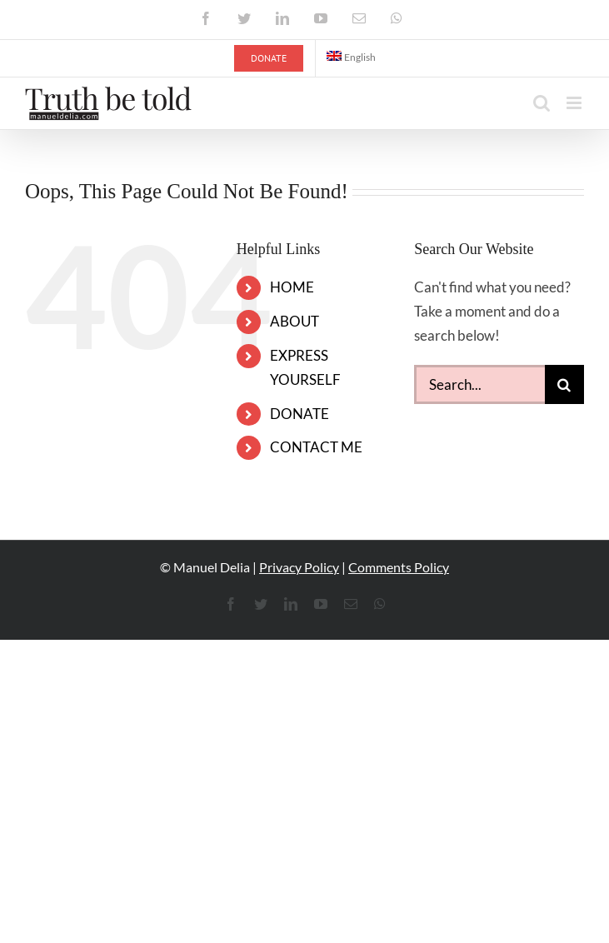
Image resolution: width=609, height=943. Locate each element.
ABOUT (294, 321)
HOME (292, 287)
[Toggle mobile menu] (575, 103)
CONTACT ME (316, 447)
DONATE (299, 413)
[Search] (564, 384)
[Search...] (479, 384)
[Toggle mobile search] (541, 103)
